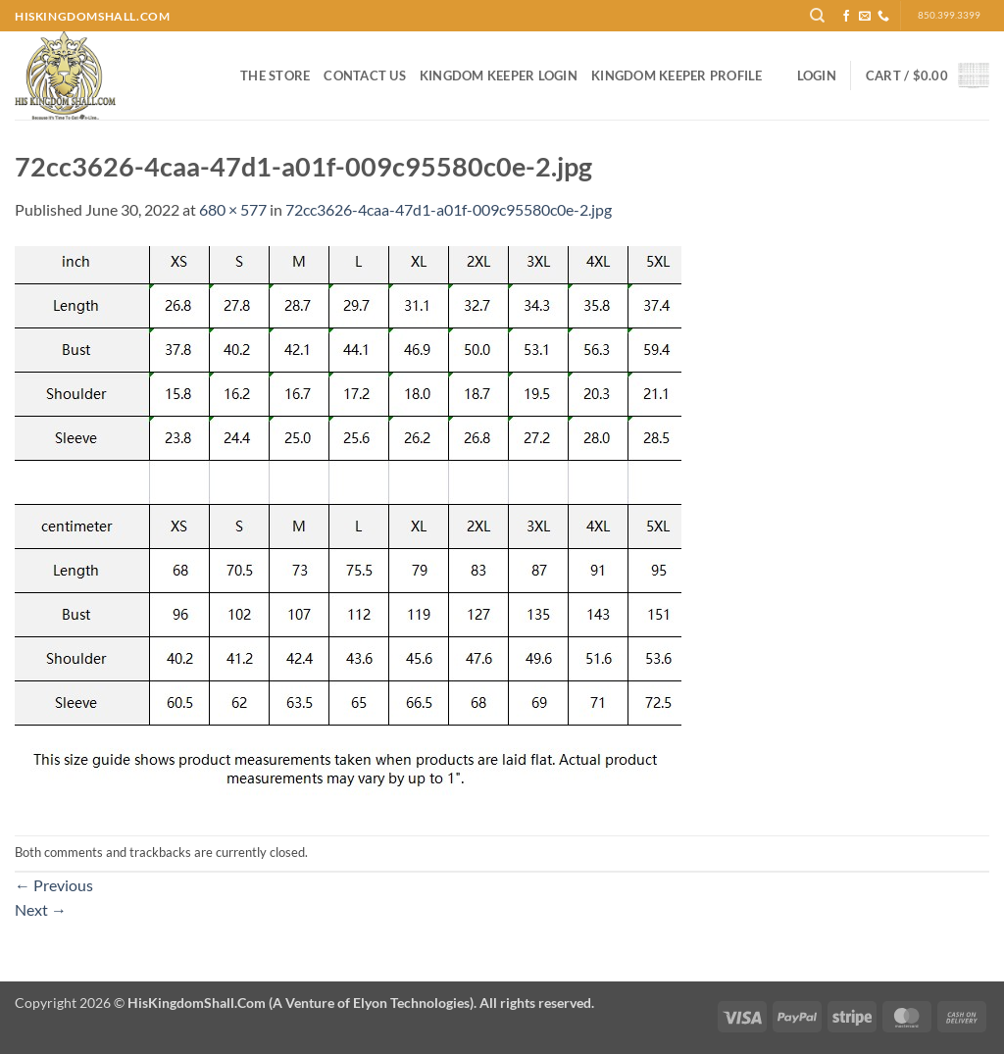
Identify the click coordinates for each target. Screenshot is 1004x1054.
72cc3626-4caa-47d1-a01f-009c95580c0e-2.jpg (448, 209)
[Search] (817, 15)
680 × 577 (233, 209)
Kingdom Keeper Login (498, 75)
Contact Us (365, 75)
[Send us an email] (865, 17)
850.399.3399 (949, 15)
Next (41, 909)
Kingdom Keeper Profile (677, 75)
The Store (275, 75)
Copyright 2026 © (304, 1002)
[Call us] (883, 17)
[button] (816, 75)
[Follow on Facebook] (846, 17)
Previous (54, 885)
